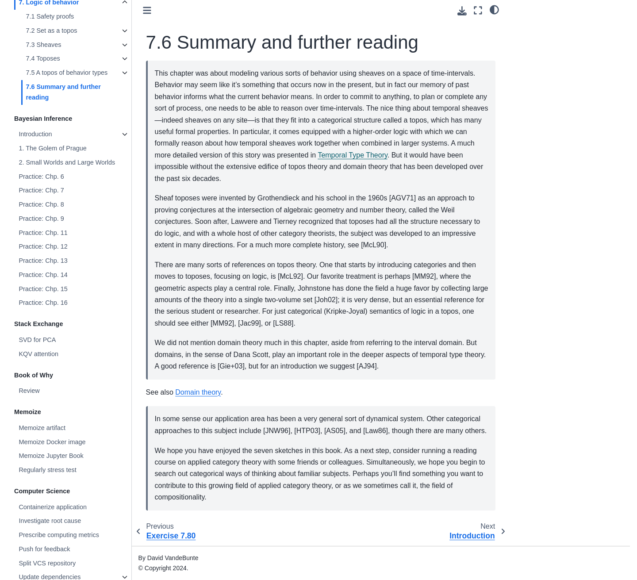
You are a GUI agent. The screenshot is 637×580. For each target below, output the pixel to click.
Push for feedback (44, 549)
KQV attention (38, 353)
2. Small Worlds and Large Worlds (67, 162)
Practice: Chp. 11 (43, 232)
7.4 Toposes (43, 58)
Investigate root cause (50, 520)
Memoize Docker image (52, 442)
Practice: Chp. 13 (43, 260)
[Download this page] (462, 11)
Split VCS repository (47, 563)
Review (29, 390)
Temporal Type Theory (352, 155)
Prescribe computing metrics (59, 534)
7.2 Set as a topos (51, 30)
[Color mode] (494, 9)
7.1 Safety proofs (50, 16)
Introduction (35, 134)
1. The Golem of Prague (52, 148)
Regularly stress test (47, 469)
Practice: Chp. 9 (41, 218)
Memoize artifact (42, 427)
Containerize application (53, 507)
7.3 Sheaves (43, 44)
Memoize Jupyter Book (51, 455)
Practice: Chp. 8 (41, 204)
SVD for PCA (37, 339)
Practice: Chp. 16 (43, 302)
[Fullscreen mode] (478, 10)
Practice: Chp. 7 (41, 190)
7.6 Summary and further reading (63, 92)
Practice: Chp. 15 (43, 288)
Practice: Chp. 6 (41, 176)
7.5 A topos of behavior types (66, 72)
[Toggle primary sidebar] (147, 10)
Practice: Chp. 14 (43, 274)
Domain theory (198, 392)
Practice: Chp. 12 (43, 246)
